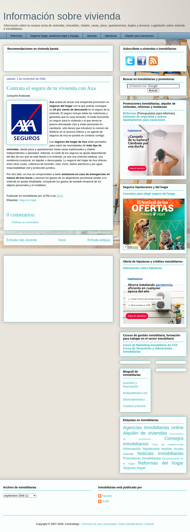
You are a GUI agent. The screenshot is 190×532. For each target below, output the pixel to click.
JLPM (105, 501)
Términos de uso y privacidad (99, 523)
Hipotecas (111, 35)
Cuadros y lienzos (134, 406)
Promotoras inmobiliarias (142, 458)
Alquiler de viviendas (145, 433)
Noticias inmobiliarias (160, 453)
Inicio (62, 240)
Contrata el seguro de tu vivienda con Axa (51, 88)
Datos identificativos (130, 523)
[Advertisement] (58, 61)
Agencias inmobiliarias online (153, 427)
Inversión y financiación (130, 384)
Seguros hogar (27, 200)
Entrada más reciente (22, 240)
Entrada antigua (98, 240)
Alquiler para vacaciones (139, 35)
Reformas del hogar (160, 463)
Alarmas (92, 35)
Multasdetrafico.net (135, 393)
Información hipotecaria (141, 449)
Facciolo (107, 495)
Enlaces (149, 523)
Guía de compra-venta (167, 444)
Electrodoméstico (134, 399)
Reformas (16, 35)
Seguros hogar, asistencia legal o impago (54, 35)
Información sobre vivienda (62, 16)
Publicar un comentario (25, 222)
